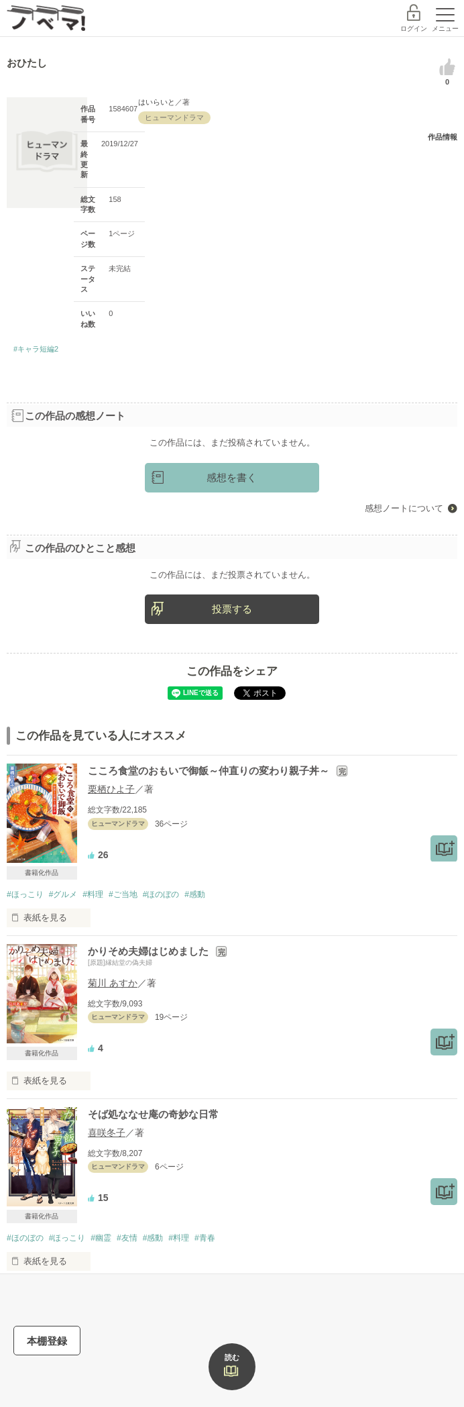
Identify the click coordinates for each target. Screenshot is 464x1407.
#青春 (204, 1238)
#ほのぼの (161, 894)
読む (232, 1357)
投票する (232, 609)
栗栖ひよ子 (111, 789)
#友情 (127, 1238)
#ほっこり (25, 894)
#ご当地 (123, 894)
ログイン (413, 28)
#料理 (92, 894)
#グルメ (63, 894)
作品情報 (442, 137)
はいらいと (156, 102)
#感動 (194, 894)
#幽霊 (101, 1238)
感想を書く (232, 477)
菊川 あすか (112, 983)
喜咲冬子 (106, 1132)
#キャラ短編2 (35, 349)
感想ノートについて (404, 508)
